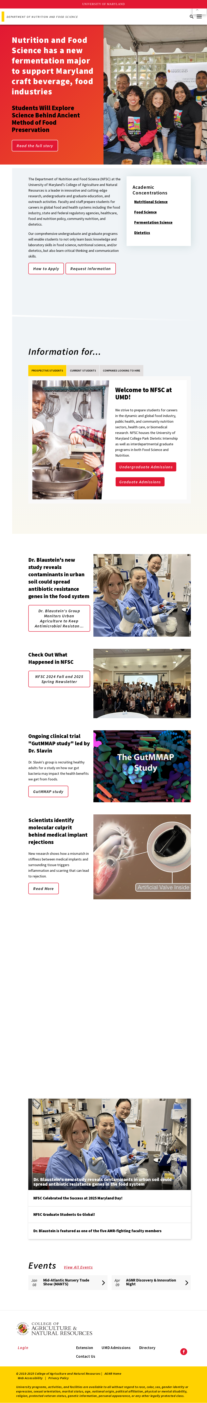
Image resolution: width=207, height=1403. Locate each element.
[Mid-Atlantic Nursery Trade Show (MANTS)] (68, 1282)
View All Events (81, 1267)
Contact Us (85, 1356)
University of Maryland (103, 4)
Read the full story (35, 145)
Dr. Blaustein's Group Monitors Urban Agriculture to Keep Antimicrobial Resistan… (59, 618)
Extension (84, 1347)
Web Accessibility (30, 1378)
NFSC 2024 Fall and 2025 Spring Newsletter (59, 679)
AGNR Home (113, 1373)
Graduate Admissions (140, 481)
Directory (147, 1347)
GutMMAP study (48, 791)
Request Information (90, 268)
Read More (43, 888)
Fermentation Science (156, 223)
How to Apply (46, 268)
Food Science (148, 212)
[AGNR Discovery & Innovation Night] (151, 1282)
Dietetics (144, 233)
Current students (83, 370)
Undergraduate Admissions (146, 466)
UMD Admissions (116, 1347)
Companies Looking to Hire (121, 370)
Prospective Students (47, 370)
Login (23, 1347)
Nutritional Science (153, 202)
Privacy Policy (58, 1378)
